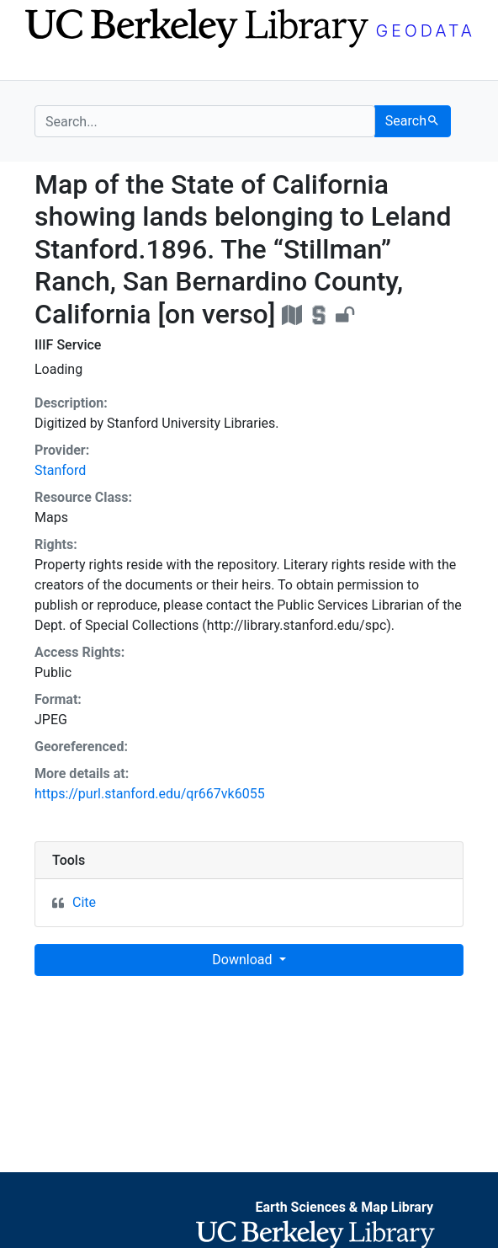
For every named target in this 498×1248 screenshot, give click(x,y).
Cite (84, 902)
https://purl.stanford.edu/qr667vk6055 (149, 794)
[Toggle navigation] (45, 66)
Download (243, 960)
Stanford (60, 470)
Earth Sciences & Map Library (344, 1207)
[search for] (204, 121)
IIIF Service (67, 345)
